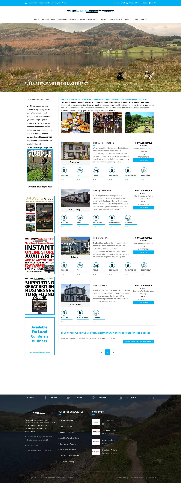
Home (36, 19)
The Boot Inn (101, 238)
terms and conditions (137, 478)
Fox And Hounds (103, 143)
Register (152, 3)
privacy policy (121, 478)
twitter (60, 398)
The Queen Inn (102, 190)
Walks (128, 19)
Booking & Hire (116, 19)
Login (144, 3)
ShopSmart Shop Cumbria (68, 19)
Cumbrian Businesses (88, 19)
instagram (110, 398)
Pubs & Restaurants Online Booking (143, 84)
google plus (140, 398)
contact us (152, 478)
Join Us (144, 19)
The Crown (100, 285)
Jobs (135, 19)
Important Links (48, 19)
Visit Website (143, 160)
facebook (36, 398)
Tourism (103, 19)
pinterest (85, 398)
